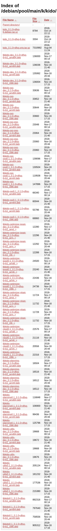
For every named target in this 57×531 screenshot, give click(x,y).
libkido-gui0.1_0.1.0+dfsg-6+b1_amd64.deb (16, 192)
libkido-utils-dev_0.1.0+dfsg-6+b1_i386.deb (11, 457)
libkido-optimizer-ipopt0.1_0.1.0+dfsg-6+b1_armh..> (13, 278)
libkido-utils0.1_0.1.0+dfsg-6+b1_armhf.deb (13, 482)
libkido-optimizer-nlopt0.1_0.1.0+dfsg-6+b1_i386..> (13, 355)
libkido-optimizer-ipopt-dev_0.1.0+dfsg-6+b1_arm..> (14, 235)
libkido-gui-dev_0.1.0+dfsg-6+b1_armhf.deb (11, 107)
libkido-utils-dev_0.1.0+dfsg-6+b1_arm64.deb (11, 440)
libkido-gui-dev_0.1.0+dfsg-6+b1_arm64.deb (11, 99)
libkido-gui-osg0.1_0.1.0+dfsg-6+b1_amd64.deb (13, 158)
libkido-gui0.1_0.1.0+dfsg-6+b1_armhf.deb (16, 209)
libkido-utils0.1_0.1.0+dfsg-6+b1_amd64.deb (13, 465)
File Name (8, 20)
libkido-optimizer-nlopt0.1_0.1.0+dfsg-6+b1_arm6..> (13, 338)
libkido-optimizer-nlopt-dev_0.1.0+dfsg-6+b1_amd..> (14, 295)
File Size (35, 19)
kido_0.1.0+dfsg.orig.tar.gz (16, 48)
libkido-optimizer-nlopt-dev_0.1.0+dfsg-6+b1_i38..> (14, 320)
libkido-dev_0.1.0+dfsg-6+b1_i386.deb (15, 81)
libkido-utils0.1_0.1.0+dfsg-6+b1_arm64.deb (13, 474)
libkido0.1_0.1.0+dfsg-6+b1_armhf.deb (14, 516)
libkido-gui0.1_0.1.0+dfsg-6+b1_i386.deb (16, 218)
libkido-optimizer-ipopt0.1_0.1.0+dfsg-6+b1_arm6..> (13, 269)
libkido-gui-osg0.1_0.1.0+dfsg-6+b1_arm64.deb (13, 167)
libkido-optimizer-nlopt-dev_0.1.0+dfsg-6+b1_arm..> (14, 303)
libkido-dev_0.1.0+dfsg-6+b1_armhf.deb (15, 73)
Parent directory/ (11, 25)
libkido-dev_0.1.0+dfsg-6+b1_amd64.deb (15, 56)
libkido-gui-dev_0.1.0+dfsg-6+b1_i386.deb (11, 116)
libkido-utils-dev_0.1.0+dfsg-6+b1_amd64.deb (12, 431)
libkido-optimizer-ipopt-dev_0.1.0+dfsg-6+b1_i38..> (14, 252)
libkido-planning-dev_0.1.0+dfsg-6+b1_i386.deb (11, 389)
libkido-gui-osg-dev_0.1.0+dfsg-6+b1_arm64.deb (11, 133)
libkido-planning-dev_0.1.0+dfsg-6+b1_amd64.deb (12, 363)
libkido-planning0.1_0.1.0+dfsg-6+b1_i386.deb (15, 423)
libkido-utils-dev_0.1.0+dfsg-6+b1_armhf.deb (11, 448)
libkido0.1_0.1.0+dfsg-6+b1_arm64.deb (14, 508)
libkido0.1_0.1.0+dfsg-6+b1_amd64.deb (14, 499)
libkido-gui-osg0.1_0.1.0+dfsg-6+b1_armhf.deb (13, 175)
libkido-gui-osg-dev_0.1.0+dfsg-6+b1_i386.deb (11, 150)
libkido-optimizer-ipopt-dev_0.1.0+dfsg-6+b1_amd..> (14, 227)
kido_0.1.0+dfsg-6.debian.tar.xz (11, 30)
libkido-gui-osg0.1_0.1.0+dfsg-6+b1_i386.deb (13, 184)
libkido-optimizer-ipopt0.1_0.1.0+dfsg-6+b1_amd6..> (13, 261)
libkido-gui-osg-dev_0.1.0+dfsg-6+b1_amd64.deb (12, 124)
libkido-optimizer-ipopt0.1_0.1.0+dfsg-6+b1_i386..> (13, 286)
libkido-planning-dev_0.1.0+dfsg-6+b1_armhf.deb (11, 380)
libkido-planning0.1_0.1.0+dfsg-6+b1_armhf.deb (15, 414)
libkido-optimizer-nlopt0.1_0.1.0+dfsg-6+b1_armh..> (13, 346)
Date (46, 20)
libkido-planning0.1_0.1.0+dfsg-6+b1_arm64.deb (15, 406)
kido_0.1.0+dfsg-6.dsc (14, 39)
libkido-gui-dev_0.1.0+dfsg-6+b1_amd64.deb (12, 90)
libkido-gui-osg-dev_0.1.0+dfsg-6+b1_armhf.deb (11, 141)
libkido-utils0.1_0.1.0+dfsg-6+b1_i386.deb (13, 491)
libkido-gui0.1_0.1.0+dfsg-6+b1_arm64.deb (16, 201)
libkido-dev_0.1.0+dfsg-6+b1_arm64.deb (15, 64)
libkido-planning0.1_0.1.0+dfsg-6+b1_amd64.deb (15, 397)
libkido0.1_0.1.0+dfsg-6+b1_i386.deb (14, 525)
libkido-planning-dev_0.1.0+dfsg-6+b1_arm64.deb (11, 372)
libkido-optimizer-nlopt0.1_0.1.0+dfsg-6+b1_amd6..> (13, 329)
